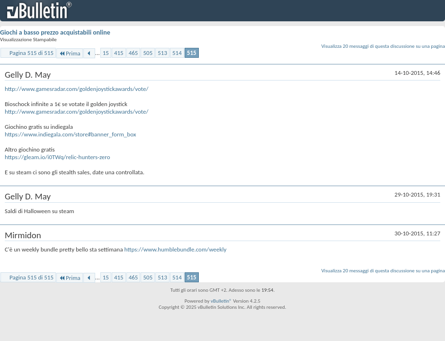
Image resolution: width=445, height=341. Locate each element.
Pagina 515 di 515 (31, 52)
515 (191, 52)
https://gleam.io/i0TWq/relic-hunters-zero (57, 157)
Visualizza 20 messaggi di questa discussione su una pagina (383, 46)
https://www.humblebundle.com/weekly (176, 249)
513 (162, 52)
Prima (69, 53)
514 (177, 52)
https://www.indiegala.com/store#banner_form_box (70, 134)
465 (133, 52)
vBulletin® (221, 301)
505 (147, 52)
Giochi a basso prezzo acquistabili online (55, 32)
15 (106, 52)
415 (119, 52)
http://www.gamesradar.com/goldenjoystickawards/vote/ (77, 88)
